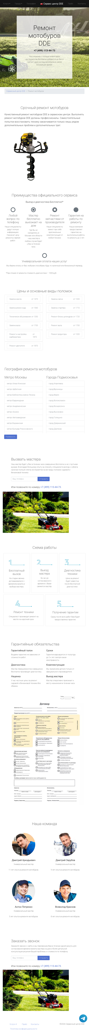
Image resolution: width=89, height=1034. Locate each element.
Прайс (70, 4)
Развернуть (11, 437)
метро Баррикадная (15, 400)
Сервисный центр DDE (15, 91)
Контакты (82, 4)
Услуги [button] (6, 4)
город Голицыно (55, 417)
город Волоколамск (57, 400)
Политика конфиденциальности (23, 1029)
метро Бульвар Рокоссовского (20, 429)
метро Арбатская (14, 389)
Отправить (43, 479)
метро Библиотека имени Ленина (21, 395)
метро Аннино (13, 412)
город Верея (54, 395)
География (31, 4)
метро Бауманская (15, 423)
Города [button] (18, 4)
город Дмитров (55, 429)
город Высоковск (56, 412)
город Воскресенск (57, 406)
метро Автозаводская (16, 417)
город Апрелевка (56, 383)
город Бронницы (56, 389)
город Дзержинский (57, 423)
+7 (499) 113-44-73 (44, 50)
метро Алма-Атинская (16, 383)
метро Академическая (16, 406)
